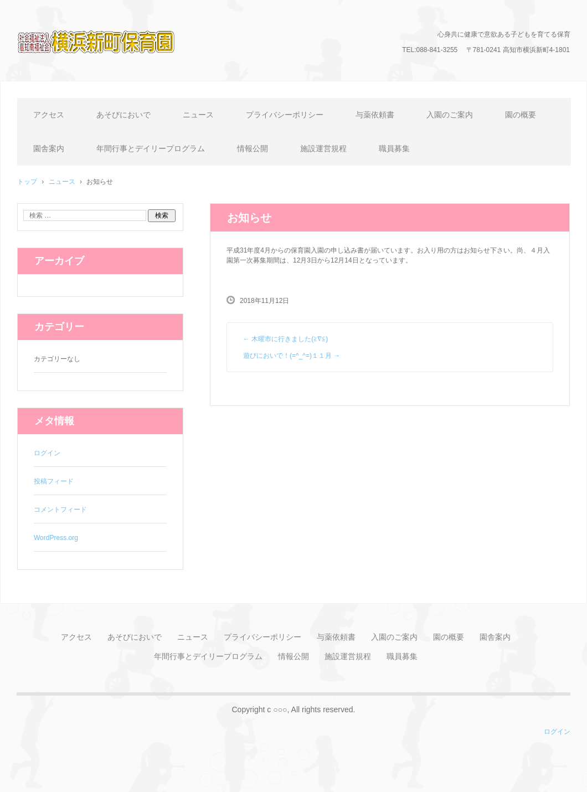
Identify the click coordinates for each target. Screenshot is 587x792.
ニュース (198, 114)
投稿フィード (54, 481)
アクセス (48, 114)
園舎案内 (48, 148)
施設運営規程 (323, 148)
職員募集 (394, 148)
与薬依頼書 (375, 114)
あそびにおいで (123, 114)
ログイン (47, 453)
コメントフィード (60, 509)
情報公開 (252, 148)
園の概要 (520, 114)
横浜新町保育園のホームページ (111, 68)
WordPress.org (56, 538)
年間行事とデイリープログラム (150, 148)
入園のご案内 (449, 114)
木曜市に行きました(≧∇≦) (285, 339)
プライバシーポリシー (284, 114)
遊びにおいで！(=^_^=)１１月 (291, 355)
